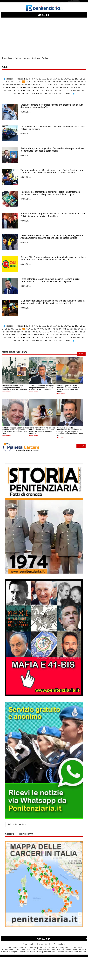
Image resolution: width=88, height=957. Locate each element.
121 (39, 90)
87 (4, 87)
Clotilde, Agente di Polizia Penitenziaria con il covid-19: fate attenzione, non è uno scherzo (68, 388)
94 (24, 87)
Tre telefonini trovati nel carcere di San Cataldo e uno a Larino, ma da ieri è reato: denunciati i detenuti (42, 430)
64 (23, 84)
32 (17, 81)
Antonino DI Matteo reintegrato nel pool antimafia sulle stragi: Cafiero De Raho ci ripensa (41, 387)
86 (84, 84)
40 (40, 81)
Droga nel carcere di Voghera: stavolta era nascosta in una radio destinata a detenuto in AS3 (51, 106)
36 (29, 81)
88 (7, 87)
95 (26, 87)
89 (10, 87)
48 (62, 81)
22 (73, 79)
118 (28, 90)
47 (60, 81)
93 (21, 87)
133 (14, 93)
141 (45, 93)
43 (49, 81)
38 (35, 81)
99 (37, 87)
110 (79, 87)
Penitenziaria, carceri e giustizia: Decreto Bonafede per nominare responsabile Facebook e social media (52, 149)
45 (54, 81)
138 (33, 93)
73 (48, 84)
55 (82, 81)
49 (65, 81)
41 (43, 81)
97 (32, 87)
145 (60, 93)
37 (32, 81)
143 (53, 93)
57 (4, 84)
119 (32, 90)
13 (48, 79)
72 (45, 84)
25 (81, 79)
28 (6, 81)
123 (47, 90)
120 (36, 90)
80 (67, 84)
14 (51, 79)
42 (46, 81)
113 (9, 90)
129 (70, 90)
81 (70, 84)
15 (54, 79)
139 (37, 93)
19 (65, 79)
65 (26, 84)
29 (9, 81)
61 (15, 84)
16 (56, 79)
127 (63, 90)
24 (78, 79)
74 (51, 84)
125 (55, 90)
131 (78, 90)
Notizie (4, 67)
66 (29, 84)
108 (71, 87)
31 (14, 81)
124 (51, 90)
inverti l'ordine (41, 58)
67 (31, 84)
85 (81, 84)
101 (44, 87)
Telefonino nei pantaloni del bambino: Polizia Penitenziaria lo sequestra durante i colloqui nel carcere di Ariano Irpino (50, 193)
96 (29, 87)
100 (40, 87)
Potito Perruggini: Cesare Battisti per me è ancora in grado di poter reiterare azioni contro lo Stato (15, 430)
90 (13, 87)
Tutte (81, 446)
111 (83, 87)
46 (57, 81)
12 (45, 79)
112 (5, 90)
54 (79, 81)
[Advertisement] (44, 35)
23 (76, 79)
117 (24, 90)
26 (84, 79)
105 (60, 87)
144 (57, 93)
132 (82, 90)
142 (49, 93)
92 (18, 87)
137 (30, 93)
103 (52, 87)
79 (65, 84)
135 (22, 93)
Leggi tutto (6, 392)
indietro (10, 79)
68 (34, 84)
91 (15, 87)
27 (3, 81)
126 (59, 90)
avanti (68, 93)
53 (76, 81)
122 (43, 90)
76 (56, 84)
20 (67, 79)
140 (41, 93)
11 (43, 79)
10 (40, 79)
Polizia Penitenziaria (17, 824)
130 (74, 90)
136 (26, 93)
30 (12, 81)
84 (78, 84)
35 (27, 81)
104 (56, 87)
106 (64, 87)
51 (71, 81)
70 (40, 84)
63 (20, 84)
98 (35, 87)
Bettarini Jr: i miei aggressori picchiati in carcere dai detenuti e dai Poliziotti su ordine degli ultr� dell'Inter (52, 214)
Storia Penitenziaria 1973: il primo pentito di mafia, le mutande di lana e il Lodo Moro (14, 387)
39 (38, 81)
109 (75, 87)
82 (73, 84)
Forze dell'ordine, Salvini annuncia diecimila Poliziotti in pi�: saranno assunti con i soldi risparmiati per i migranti (50, 280)
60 (12, 84)
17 (59, 79)
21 (70, 79)
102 (48, 87)
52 (73, 81)
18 (62, 79)
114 (13, 90)
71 (42, 84)
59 (9, 84)
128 (66, 90)
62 (18, 84)
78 (62, 84)
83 (76, 84)
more (81, 354)
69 (37, 84)
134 (18, 93)
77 (59, 84)
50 (68, 81)
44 (51, 81)
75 (54, 84)
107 (67, 87)
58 (7, 84)
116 (20, 90)
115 (17, 90)
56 (84, 81)
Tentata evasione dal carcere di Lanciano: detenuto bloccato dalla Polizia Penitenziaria (52, 127)
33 (20, 81)
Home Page (7, 58)
